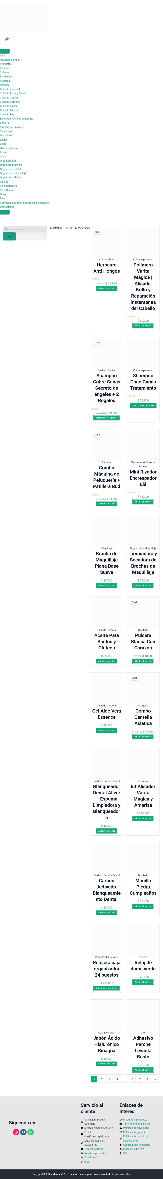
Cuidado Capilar (9, 97)
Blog (2, 198)
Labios (4, 139)
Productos (6, 64)
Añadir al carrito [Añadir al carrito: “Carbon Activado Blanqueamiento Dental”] (106, 913)
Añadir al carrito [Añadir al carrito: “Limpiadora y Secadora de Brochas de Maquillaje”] (143, 585)
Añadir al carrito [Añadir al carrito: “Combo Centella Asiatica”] (143, 737)
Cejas (3, 143)
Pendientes (6, 76)
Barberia (5, 122)
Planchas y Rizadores (12, 127)
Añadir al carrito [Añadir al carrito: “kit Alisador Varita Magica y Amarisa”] (143, 818)
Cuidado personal (10, 89)
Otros (3, 194)
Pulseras (5, 80)
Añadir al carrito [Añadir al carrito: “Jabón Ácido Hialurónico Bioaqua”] (106, 1064)
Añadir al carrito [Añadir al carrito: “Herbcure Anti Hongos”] (106, 288)
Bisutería (5, 68)
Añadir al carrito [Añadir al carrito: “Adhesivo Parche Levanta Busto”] (143, 1070)
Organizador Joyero (11, 164)
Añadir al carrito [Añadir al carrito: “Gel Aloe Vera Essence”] (106, 730)
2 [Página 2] (102, 1079)
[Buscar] (9, 236)
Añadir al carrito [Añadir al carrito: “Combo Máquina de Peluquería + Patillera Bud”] (106, 504)
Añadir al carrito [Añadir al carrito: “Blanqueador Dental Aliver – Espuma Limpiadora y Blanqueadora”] (106, 831)
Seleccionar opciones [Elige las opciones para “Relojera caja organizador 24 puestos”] (107, 988)
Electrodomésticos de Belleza (16, 118)
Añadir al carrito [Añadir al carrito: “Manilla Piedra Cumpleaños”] (143, 906)
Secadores (6, 131)
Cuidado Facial (8, 106)
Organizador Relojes (11, 177)
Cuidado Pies (7, 114)
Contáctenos (7, 206)
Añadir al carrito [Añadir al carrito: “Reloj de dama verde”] (143, 982)
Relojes (4, 181)
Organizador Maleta (11, 169)
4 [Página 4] (117, 1079)
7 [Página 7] (140, 1079)
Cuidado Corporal (10, 101)
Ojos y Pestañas (9, 148)
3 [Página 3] (109, 1079)
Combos (5, 85)
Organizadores (8, 160)
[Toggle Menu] (5, 51)
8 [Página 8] (148, 1079)
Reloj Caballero (8, 185)
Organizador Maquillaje (13, 173)
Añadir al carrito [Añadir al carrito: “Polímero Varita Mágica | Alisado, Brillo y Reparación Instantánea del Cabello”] (143, 326)
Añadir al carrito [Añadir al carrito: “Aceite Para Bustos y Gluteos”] (106, 661)
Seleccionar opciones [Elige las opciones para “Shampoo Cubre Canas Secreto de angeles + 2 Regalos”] (107, 418)
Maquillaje (6, 135)
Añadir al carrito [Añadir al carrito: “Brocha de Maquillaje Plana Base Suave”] (106, 585)
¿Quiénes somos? (10, 59)
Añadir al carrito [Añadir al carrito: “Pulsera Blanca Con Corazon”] (143, 661)
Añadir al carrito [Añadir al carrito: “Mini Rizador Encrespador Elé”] (143, 502)
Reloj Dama (6, 190)
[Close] (5, 212)
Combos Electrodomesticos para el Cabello (24, 202)
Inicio (3, 55)
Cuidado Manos (9, 110)
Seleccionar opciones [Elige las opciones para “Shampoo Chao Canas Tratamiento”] (143, 405)
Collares (4, 72)
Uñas (3, 156)
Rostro (3, 152)
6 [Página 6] (132, 1079)
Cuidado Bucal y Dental (13, 93)
